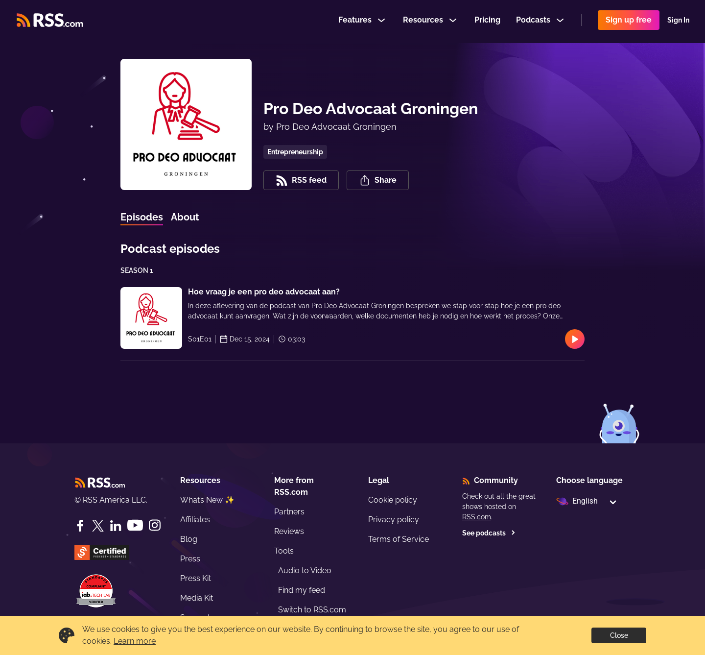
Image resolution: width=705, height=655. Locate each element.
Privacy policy (393, 519)
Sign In (678, 21)
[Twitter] (98, 526)
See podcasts (489, 533)
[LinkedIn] (115, 526)
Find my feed (301, 590)
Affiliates (195, 519)
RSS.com (476, 517)
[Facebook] (80, 526)
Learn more (135, 641)
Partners (289, 511)
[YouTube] (135, 525)
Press (190, 558)
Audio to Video (304, 570)
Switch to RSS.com (312, 609)
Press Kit (195, 578)
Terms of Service (398, 539)
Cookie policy (392, 500)
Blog (188, 539)
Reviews (289, 531)
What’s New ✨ (207, 500)
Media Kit (196, 598)
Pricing (487, 21)
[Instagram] (155, 525)
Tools (284, 551)
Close (619, 635)
